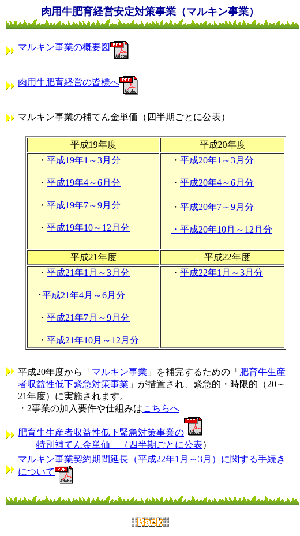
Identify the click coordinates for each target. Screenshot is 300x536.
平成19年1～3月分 (84, 160)
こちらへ (160, 408)
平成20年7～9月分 (217, 207)
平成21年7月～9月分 (88, 318)
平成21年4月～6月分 (83, 295)
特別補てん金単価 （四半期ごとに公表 (119, 444)
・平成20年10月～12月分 (221, 229)
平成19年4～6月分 (84, 183)
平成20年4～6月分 (217, 183)
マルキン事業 (119, 372)
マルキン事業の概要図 (64, 47)
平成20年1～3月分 (217, 160)
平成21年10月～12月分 (93, 340)
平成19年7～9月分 (84, 205)
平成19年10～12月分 (88, 228)
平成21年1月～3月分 (88, 273)
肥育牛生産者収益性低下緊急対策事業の (101, 432)
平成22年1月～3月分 (221, 273)
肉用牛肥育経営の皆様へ (68, 82)
